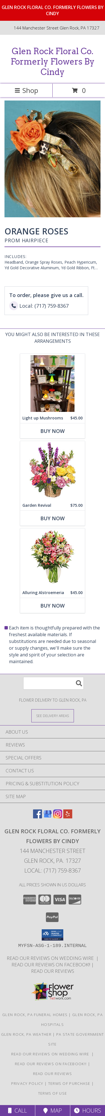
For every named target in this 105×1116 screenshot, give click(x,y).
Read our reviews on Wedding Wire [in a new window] (51, 958)
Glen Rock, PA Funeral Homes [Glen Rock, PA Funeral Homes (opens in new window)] (34, 1014)
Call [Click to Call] (17, 1110)
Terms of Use (52, 1093)
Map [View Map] (52, 1110)
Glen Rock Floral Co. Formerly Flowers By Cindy (53, 61)
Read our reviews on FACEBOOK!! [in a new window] (51, 964)
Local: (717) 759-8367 (52, 870)
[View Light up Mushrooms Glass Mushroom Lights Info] (52, 383)
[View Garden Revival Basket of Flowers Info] (52, 470)
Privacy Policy (27, 1083)
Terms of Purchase (69, 1083)
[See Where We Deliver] (52, 715)
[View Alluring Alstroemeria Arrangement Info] (52, 558)
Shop (26, 90)
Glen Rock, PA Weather (26, 1034)
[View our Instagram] (57, 816)
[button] (52, 935)
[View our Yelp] (67, 816)
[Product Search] (53, 683)
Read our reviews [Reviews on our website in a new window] (52, 971)
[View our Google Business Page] (47, 816)
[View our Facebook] (37, 816)
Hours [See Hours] (87, 1110)
